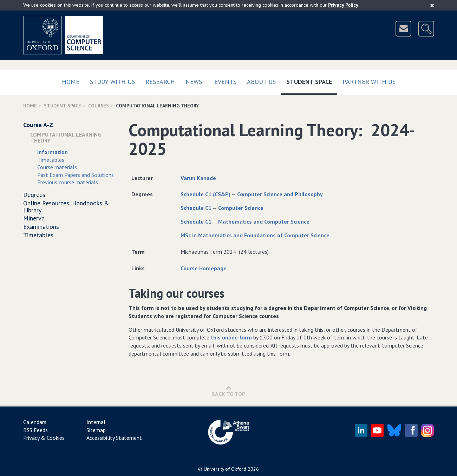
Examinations (41, 227)
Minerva (34, 218)
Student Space (311, 80)
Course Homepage (204, 268)
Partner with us (369, 82)
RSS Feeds (35, 430)
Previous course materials (67, 182)
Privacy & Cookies (44, 437)
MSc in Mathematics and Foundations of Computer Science (255, 235)
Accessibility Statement (114, 437)
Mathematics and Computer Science (263, 221)
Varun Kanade (198, 177)
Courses (98, 106)
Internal (95, 421)
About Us (261, 82)
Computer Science (240, 207)
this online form (231, 337)
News (193, 82)
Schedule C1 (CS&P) (205, 194)
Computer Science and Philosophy (280, 194)
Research (160, 82)
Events (225, 82)
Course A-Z (38, 125)
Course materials (57, 167)
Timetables (50, 159)
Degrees (34, 195)
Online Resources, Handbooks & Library (66, 206)
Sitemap (96, 430)
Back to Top (228, 390)
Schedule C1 (196, 207)
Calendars (34, 421)
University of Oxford (225, 469)
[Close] (432, 5)
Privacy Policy (343, 5)
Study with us (112, 82)
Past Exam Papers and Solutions (75, 174)
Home (70, 82)
